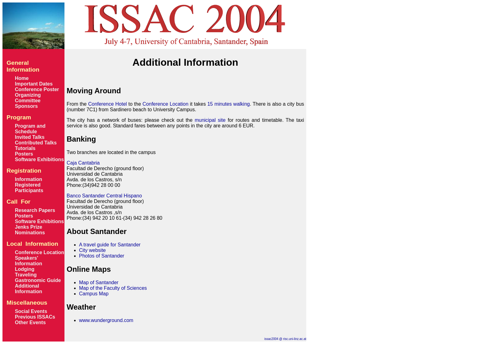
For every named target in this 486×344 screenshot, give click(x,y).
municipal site (210, 120)
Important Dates (34, 83)
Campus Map (93, 293)
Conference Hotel (107, 104)
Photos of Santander (101, 255)
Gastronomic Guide (38, 280)
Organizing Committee (28, 97)
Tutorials (25, 148)
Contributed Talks (36, 142)
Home (22, 78)
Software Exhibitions (39, 159)
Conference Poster (37, 89)
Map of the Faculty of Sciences (113, 288)
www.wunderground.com (106, 320)
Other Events (30, 322)
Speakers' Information (28, 260)
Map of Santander (98, 282)
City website (92, 250)
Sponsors (26, 106)
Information (28, 179)
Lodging (24, 269)
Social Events (31, 311)
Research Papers (35, 210)
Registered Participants (29, 187)
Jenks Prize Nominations (30, 229)
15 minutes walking (228, 104)
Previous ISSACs (35, 317)
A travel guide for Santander (109, 244)
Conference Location (39, 252)
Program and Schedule (30, 128)
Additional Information (28, 288)
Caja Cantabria (83, 162)
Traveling (26, 274)
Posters (24, 154)
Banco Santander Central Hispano (104, 195)
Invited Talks (30, 137)
